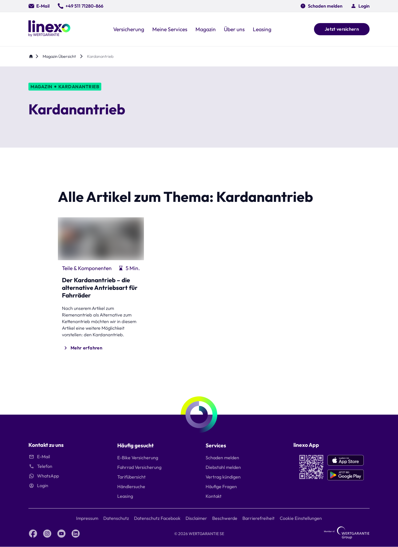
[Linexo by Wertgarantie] (49, 29)
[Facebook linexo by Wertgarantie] (33, 533)
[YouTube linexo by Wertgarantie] (61, 533)
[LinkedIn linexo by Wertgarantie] (75, 533)
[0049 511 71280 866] (80, 6)
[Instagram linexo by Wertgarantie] (47, 533)
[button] (360, 6)
